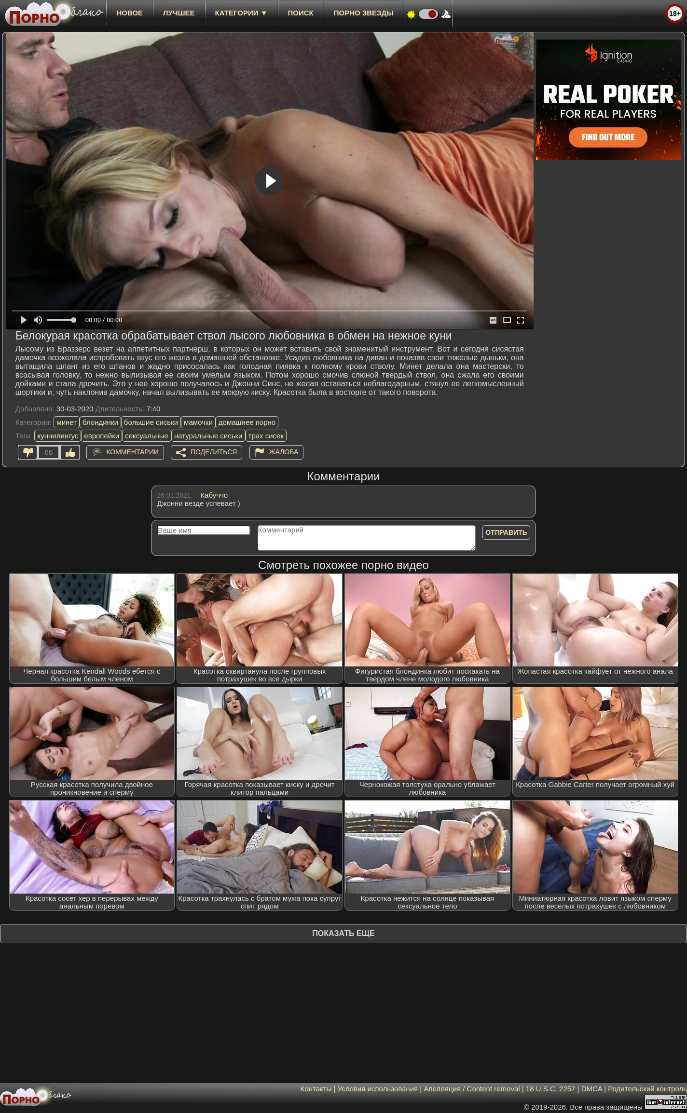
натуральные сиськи (208, 436)
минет (66, 422)
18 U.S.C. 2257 (551, 1089)
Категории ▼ (241, 13)
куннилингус (57, 436)
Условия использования (378, 1089)
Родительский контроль (647, 1089)
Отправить (506, 532)
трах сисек (266, 436)
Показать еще (343, 933)
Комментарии (132, 452)
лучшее (178, 13)
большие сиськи (151, 422)
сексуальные (146, 436)
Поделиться (214, 452)
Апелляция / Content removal (472, 1089)
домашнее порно (247, 422)
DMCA (591, 1089)
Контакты (316, 1089)
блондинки (100, 422)
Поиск (301, 13)
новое (129, 13)
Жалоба (284, 452)
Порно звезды (364, 13)
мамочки (198, 422)
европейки (101, 436)
